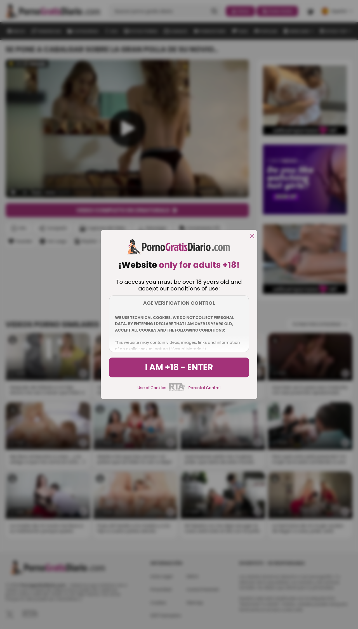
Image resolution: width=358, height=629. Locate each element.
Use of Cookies (152, 388)
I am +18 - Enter (179, 367)
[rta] (177, 390)
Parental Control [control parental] (204, 388)
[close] (252, 236)
